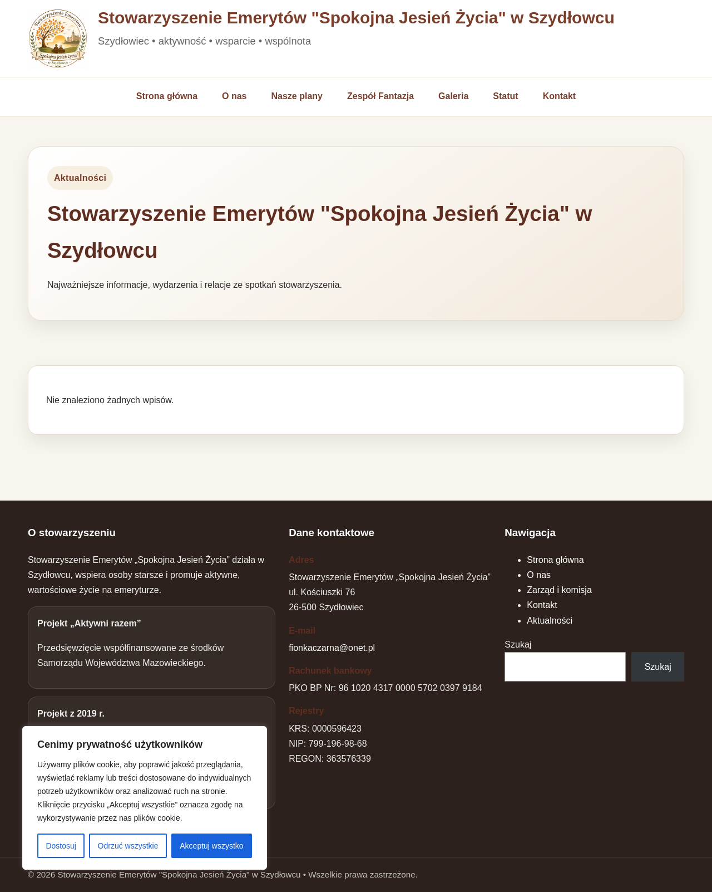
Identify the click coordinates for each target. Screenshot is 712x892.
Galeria (453, 96)
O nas (234, 96)
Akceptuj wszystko (211, 845)
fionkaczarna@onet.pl (332, 648)
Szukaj (518, 644)
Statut (505, 96)
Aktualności (549, 620)
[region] (144, 798)
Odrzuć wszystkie (128, 845)
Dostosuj (61, 845)
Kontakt (559, 96)
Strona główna (166, 96)
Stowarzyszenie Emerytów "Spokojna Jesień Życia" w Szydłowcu (356, 18)
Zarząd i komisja (559, 590)
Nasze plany (297, 96)
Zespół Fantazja (380, 96)
